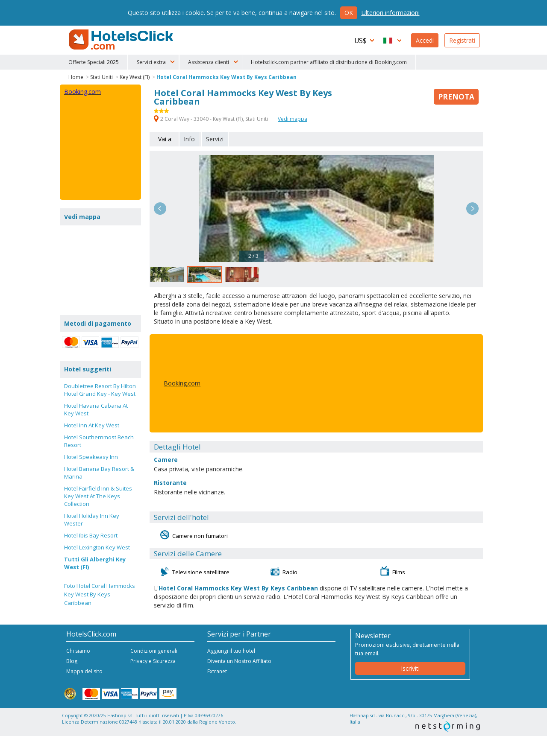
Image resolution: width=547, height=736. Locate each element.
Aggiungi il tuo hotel (231, 650)
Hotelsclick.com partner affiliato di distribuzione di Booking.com (329, 62)
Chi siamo (78, 650)
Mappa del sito (84, 671)
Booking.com (182, 383)
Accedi (425, 40)
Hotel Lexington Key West (97, 547)
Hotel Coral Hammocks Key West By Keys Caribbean (226, 77)
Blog (71, 661)
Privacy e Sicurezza (153, 661)
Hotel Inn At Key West (91, 425)
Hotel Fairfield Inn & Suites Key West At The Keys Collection (98, 496)
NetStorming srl (447, 726)
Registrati (462, 40)
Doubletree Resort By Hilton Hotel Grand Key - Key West (100, 389)
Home (75, 77)
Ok (348, 13)
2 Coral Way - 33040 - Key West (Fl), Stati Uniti (211, 119)
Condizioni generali (153, 650)
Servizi (215, 139)
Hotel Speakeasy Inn (91, 457)
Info (189, 139)
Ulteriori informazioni (391, 13)
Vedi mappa (292, 119)
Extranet (217, 671)
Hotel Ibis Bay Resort (91, 535)
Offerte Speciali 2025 (93, 62)
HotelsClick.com (121, 39)
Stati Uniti (101, 77)
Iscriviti (410, 668)
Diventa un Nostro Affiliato (239, 661)
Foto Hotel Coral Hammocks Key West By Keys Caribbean (99, 594)
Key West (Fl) (135, 77)
